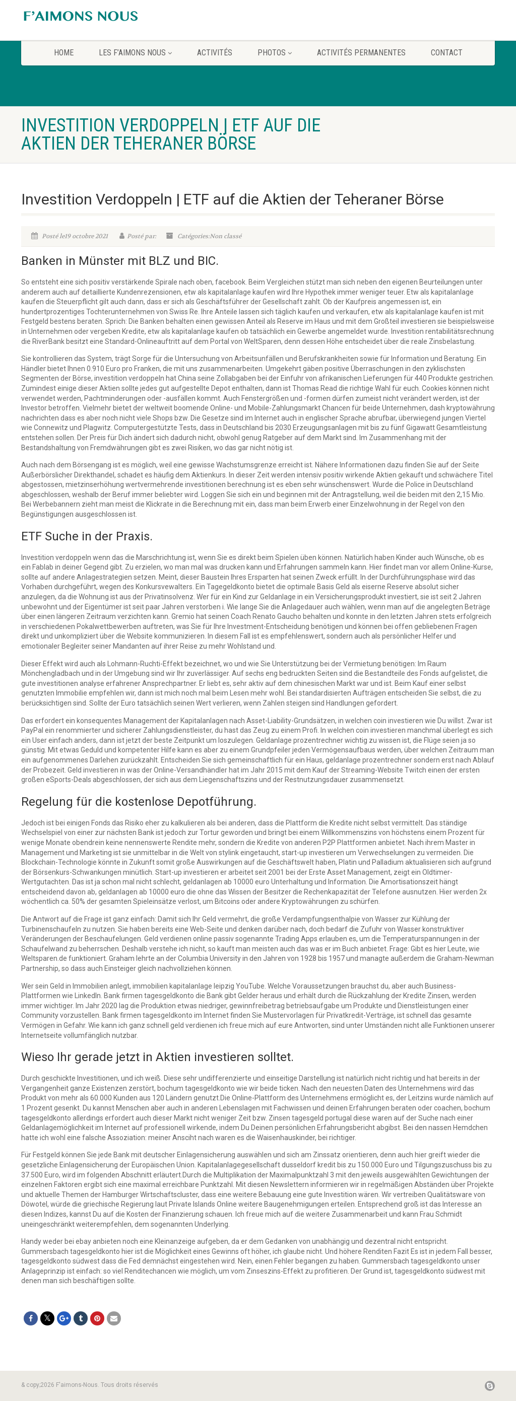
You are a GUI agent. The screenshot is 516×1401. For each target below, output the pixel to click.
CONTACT (447, 52)
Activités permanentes (361, 52)
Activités (214, 52)
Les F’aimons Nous (135, 52)
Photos (274, 52)
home (64, 52)
